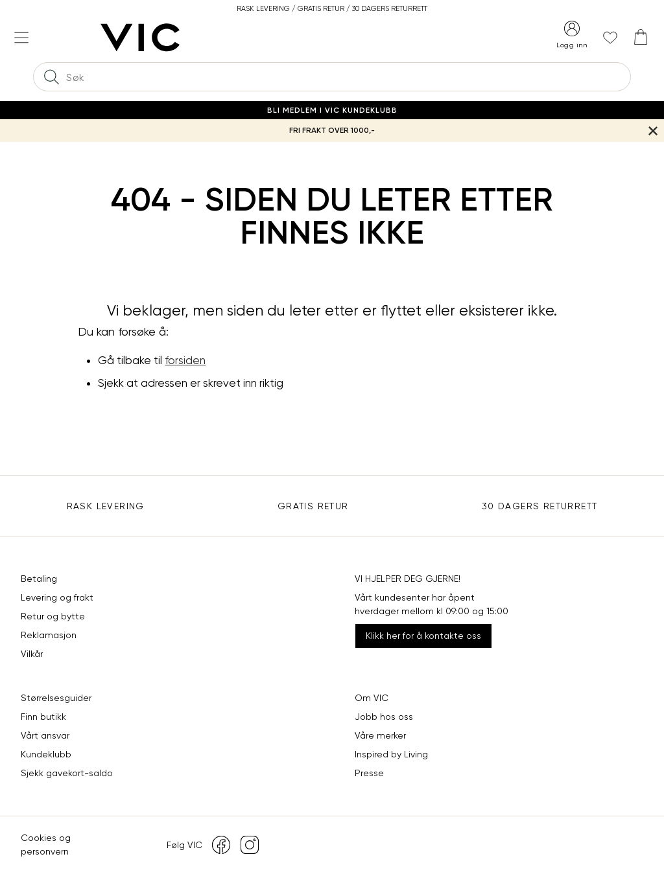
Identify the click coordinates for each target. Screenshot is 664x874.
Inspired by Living (391, 754)
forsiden (185, 360)
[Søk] (51, 77)
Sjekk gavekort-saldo (67, 773)
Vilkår (32, 654)
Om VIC (371, 698)
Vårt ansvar (45, 735)
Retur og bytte (53, 616)
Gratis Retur (313, 506)
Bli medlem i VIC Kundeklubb (332, 110)
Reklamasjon (49, 635)
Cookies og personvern (46, 845)
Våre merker (380, 735)
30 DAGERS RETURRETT (540, 506)
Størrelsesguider (56, 698)
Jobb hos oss (384, 716)
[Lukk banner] (652, 130)
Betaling (39, 578)
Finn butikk (43, 716)
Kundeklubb (46, 754)
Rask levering (106, 506)
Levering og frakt (57, 597)
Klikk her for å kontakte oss (423, 635)
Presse (369, 773)
